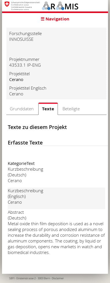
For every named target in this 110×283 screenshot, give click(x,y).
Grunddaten (22, 108)
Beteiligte (71, 108)
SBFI (11, 278)
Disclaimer (58, 278)
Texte (48, 109)
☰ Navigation (55, 19)
